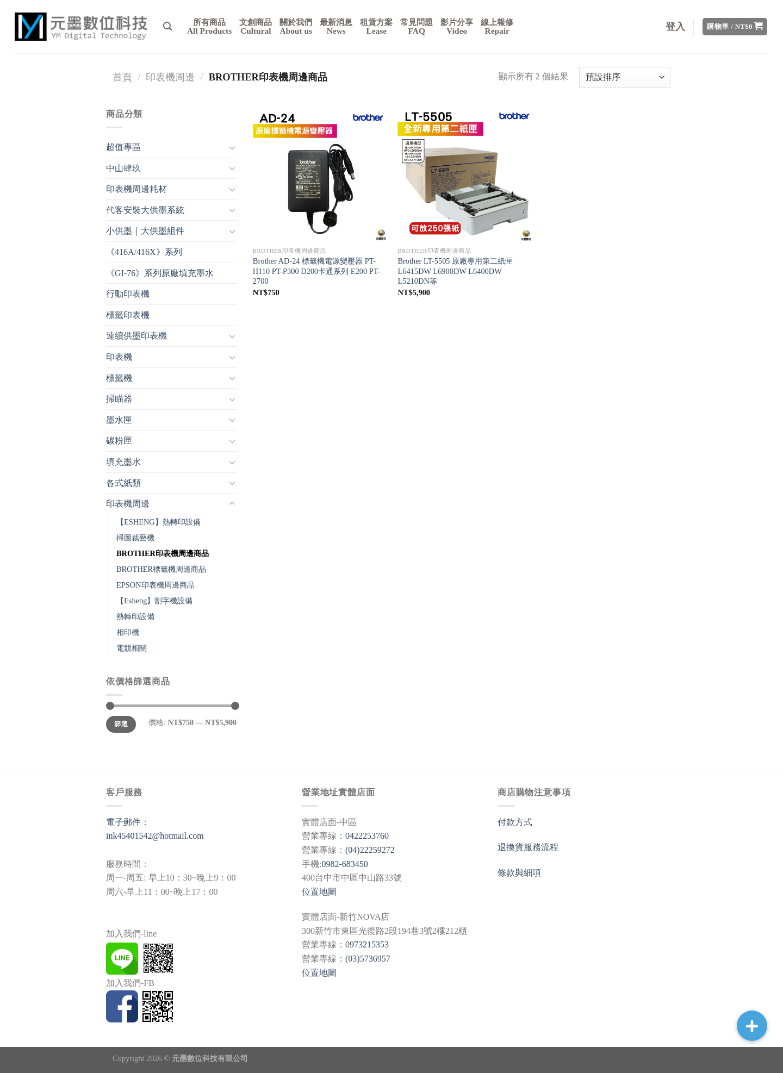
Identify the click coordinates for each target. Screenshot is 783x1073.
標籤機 (119, 378)
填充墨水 (123, 461)
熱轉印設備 (135, 616)
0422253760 (367, 835)
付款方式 (515, 822)
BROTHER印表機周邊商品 (162, 553)
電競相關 (131, 648)
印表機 (119, 356)
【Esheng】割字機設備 (154, 600)
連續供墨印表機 (136, 335)
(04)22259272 (370, 849)
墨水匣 (119, 420)
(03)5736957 (367, 958)
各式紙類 (123, 483)
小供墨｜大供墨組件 (145, 230)
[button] (752, 1025)
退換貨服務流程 (528, 847)
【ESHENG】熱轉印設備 (158, 521)
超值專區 (123, 147)
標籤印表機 (128, 315)
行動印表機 (128, 293)
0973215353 (367, 944)
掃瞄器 (119, 398)
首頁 (122, 77)
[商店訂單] (624, 77)
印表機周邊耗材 (136, 189)
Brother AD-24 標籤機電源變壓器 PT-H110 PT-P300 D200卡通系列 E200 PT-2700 (316, 271)
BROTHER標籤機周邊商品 (161, 569)
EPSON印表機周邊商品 (155, 585)
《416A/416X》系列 (144, 252)
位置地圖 (319, 891)
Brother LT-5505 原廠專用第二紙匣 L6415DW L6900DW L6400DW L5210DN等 (455, 271)
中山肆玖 (123, 168)
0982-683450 (344, 864)
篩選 (121, 724)
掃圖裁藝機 (135, 537)
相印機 (127, 632)
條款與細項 (519, 872)
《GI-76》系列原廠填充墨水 (160, 273)
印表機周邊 (170, 77)
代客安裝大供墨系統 (145, 210)
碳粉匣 (119, 440)
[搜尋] (167, 26)
